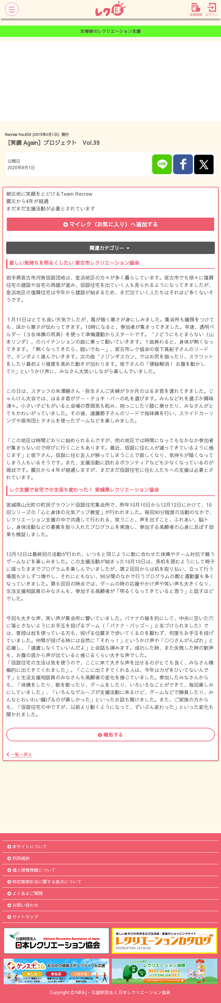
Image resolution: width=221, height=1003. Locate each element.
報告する (110, 734)
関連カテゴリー (111, 247)
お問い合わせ (22, 905)
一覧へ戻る (19, 754)
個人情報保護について (31, 870)
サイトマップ (22, 917)
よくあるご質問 (25, 893)
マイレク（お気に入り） (110, 224)
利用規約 (18, 858)
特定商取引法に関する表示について (44, 881)
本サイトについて (27, 846)
